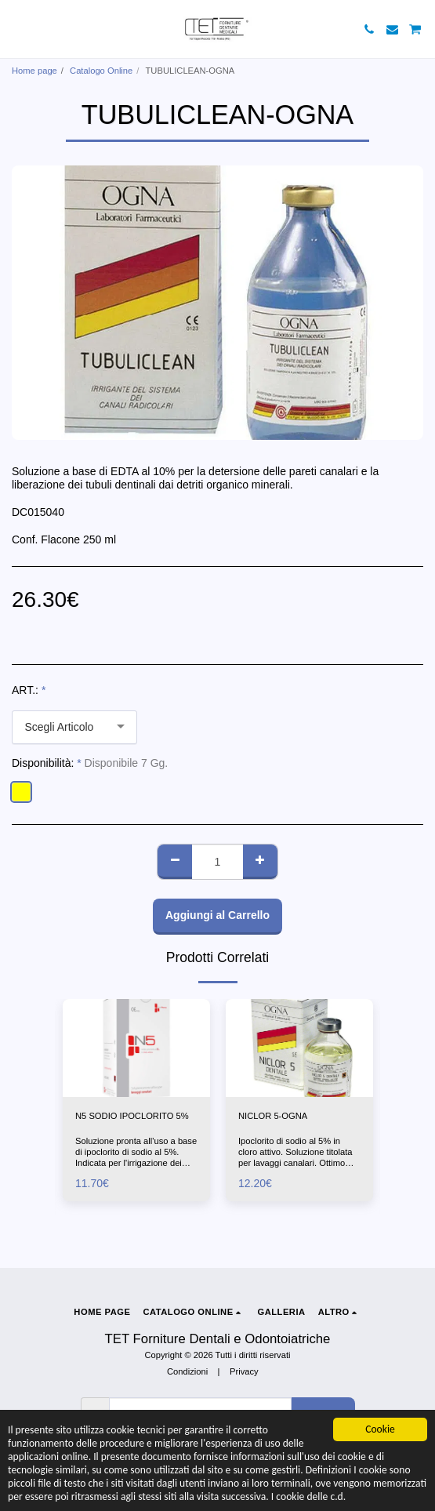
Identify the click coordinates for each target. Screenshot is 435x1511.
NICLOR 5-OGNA (272, 1116)
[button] (17, 29)
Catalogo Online (101, 70)
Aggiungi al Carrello (217, 915)
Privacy (244, 1371)
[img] (136, 1048)
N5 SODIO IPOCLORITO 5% (132, 1116)
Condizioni (187, 1371)
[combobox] (74, 727)
